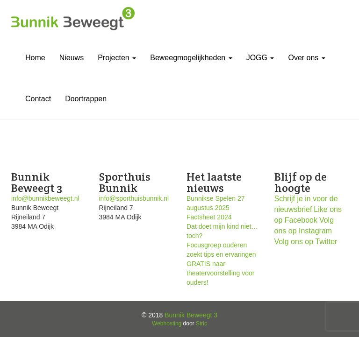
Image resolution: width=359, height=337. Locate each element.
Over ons (306, 58)
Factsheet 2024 (209, 217)
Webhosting (166, 323)
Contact (38, 99)
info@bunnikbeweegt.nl (45, 198)
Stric (201, 323)
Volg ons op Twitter (305, 242)
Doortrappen (86, 99)
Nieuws (71, 58)
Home (35, 58)
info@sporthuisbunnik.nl (134, 198)
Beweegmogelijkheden (191, 58)
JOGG (260, 58)
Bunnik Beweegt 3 (191, 315)
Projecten (117, 58)
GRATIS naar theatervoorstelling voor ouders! (221, 273)
